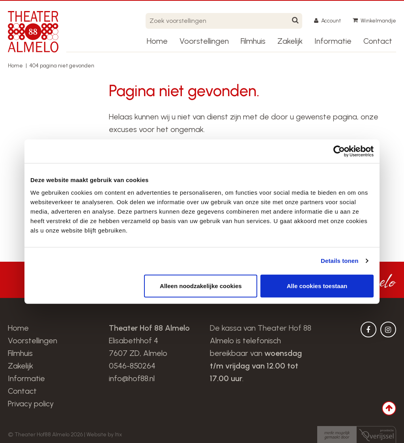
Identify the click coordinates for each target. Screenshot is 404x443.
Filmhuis (253, 41)
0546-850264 (132, 365)
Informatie (333, 41)
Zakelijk (290, 41)
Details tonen (339, 260)
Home (157, 41)
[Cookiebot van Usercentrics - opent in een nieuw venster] (339, 151)
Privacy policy (31, 403)
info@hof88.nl (132, 378)
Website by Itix (104, 434)
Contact (377, 41)
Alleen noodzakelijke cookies (201, 285)
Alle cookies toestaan (317, 285)
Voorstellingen (204, 41)
